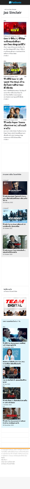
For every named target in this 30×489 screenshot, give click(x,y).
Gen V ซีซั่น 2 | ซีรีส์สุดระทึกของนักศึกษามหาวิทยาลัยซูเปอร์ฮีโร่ (14, 41)
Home (3, 457)
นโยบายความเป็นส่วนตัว (8, 461)
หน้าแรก (6, 9)
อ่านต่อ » (6, 55)
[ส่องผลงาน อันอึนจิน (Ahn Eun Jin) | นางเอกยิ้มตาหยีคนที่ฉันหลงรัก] (11, 359)
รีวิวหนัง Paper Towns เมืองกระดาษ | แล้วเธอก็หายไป (15, 125)
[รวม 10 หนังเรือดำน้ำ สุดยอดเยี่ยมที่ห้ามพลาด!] (11, 378)
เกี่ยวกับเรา (4, 459)
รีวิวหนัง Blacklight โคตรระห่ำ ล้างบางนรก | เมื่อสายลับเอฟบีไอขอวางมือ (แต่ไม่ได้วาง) (15, 198)
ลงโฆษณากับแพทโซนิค (10, 291)
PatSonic (6, 36)
